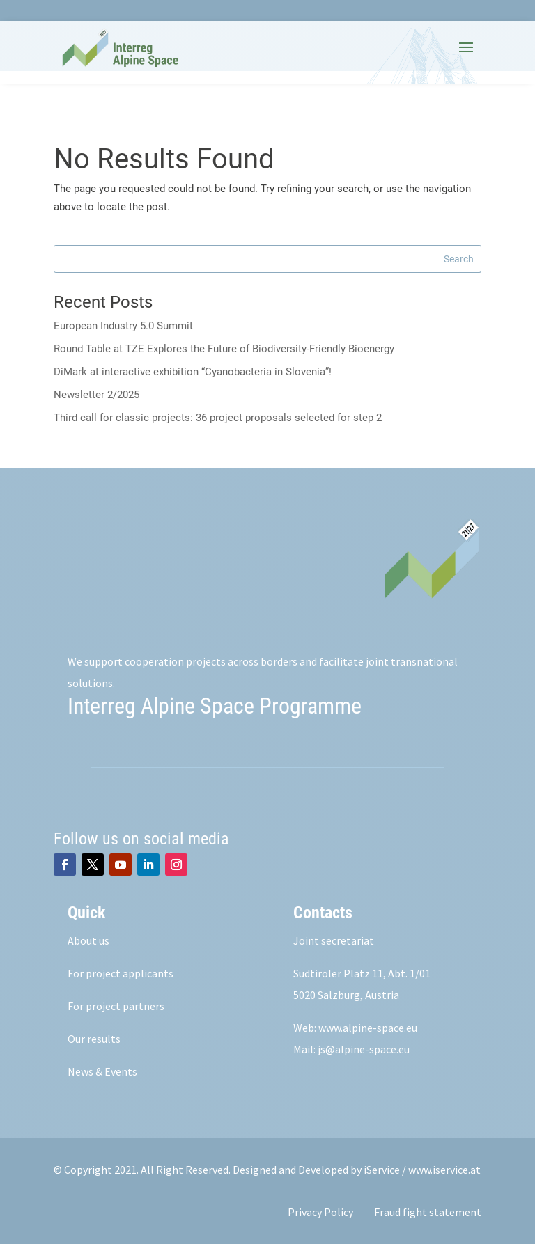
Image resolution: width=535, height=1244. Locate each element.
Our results (94, 1039)
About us (88, 940)
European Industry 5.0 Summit (123, 326)
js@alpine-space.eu (364, 1049)
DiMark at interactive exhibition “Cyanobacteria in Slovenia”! (193, 371)
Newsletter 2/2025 (96, 394)
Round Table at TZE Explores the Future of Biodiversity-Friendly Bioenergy (224, 349)
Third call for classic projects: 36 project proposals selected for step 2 (218, 417)
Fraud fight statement (427, 1212)
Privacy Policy (320, 1212)
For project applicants (120, 973)
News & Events (102, 1071)
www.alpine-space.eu (367, 1027)
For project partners (116, 1006)
